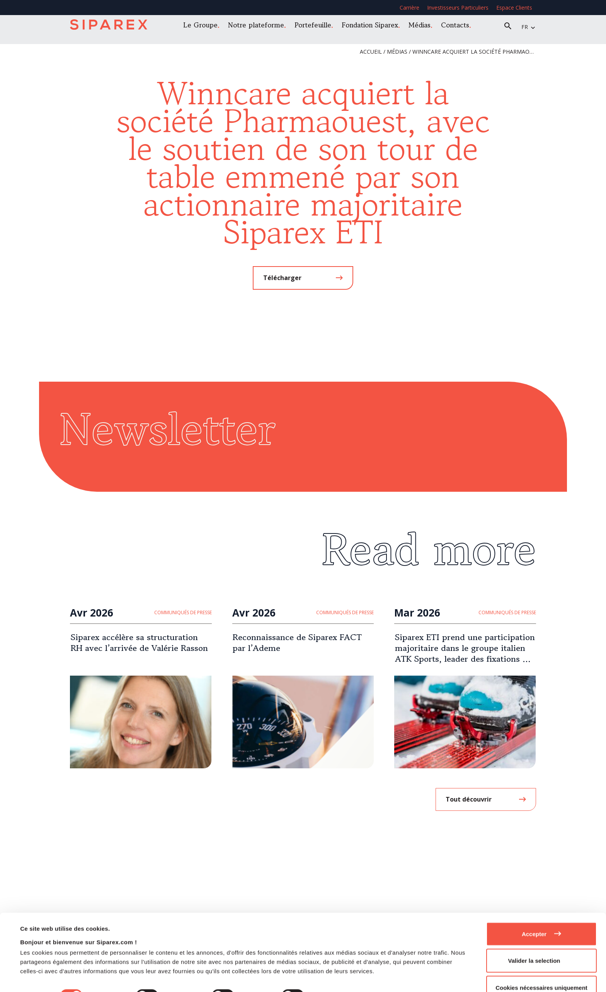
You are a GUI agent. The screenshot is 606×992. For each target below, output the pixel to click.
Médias (422, 26)
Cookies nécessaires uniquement (541, 959)
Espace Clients (514, 7)
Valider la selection (534, 933)
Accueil (371, 51)
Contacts (457, 26)
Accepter (534, 906)
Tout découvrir (469, 799)
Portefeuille (315, 26)
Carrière (409, 7)
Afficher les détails (344, 968)
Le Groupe (203, 26)
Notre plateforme (258, 26)
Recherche (510, 27)
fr (527, 27)
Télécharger (282, 277)
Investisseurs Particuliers (458, 7)
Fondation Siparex (372, 26)
